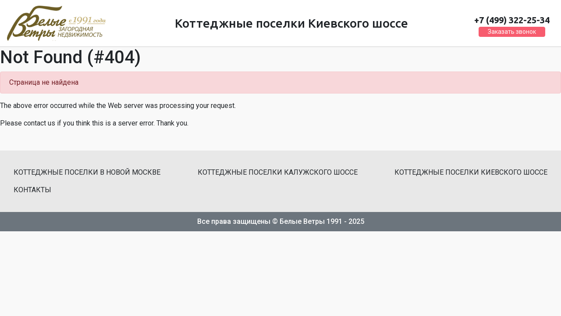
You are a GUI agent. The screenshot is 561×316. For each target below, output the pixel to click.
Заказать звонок (512, 31)
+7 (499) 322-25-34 (512, 20)
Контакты (32, 190)
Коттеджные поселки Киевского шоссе (470, 172)
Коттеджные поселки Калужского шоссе (278, 172)
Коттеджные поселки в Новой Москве (87, 172)
